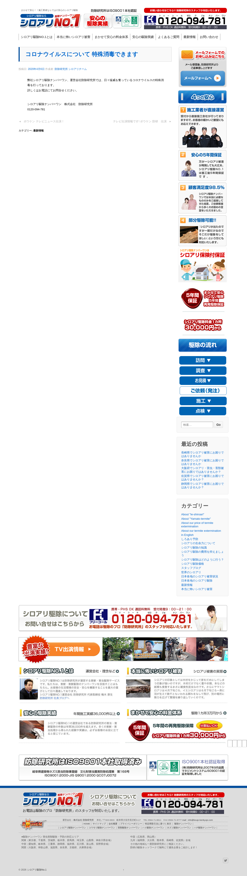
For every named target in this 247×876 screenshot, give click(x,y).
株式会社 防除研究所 (83, 820)
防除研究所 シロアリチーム (71, 69)
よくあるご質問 (168, 37)
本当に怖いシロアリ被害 (73, 37)
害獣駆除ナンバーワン (129, 827)
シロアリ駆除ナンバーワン (73, 827)
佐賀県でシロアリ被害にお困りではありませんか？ (202, 477)
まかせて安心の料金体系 (111, 37)
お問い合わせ (209, 37)
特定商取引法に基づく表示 (158, 823)
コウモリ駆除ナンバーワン (102, 827)
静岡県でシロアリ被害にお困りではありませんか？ (202, 485)
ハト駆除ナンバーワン (153, 827)
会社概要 (171, 3)
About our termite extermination (201, 530)
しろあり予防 (189, 539)
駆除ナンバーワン (216, 3)
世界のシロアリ (191, 572)
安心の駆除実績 (143, 37)
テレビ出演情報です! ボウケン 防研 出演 (140, 121)
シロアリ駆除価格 (192, 563)
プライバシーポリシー (191, 3)
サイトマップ (156, 3)
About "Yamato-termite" (196, 518)
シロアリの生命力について (198, 543)
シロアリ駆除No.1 (36, 869)
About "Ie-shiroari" (192, 514)
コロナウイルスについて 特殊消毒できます (81, 54)
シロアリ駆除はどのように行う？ (202, 559)
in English (187, 535)
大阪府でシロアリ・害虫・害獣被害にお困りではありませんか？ (202, 469)
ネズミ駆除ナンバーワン (179, 827)
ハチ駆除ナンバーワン (205, 827)
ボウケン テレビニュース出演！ (44, 121)
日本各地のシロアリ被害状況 (199, 576)
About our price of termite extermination (197, 524)
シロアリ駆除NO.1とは (36, 37)
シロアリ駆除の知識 (194, 547)
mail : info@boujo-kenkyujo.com (197, 820)
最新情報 (189, 37)
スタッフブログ (191, 568)
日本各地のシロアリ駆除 (196, 580)
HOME (142, 3)
